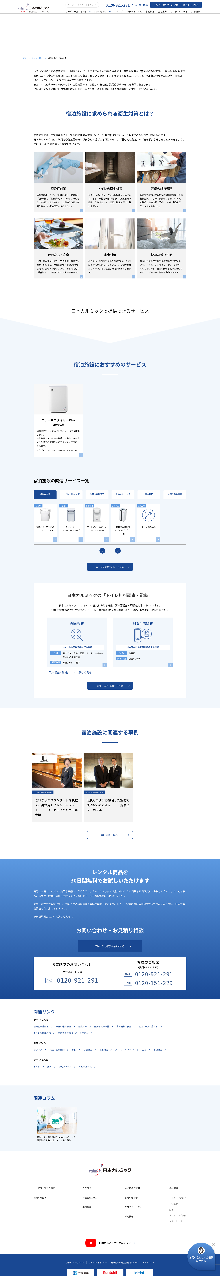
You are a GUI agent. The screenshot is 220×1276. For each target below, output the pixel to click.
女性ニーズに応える (150, 1026)
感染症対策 (45, 494)
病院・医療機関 (59, 1050)
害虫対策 (149, 494)
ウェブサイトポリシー (98, 1263)
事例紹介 (151, 11)
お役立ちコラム (135, 11)
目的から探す (39, 58)
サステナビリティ (180, 11)
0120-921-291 (123, 4)
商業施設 (105, 1050)
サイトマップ (148, 1263)
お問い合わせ (131, 1198)
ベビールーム (87, 1067)
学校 (76, 1050)
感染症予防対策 (43, 1026)
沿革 (171, 1210)
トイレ (39, 1067)
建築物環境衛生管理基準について (125, 1263)
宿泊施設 (89, 1050)
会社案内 (164, 11)
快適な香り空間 (174, 494)
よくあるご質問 (132, 1188)
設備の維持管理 (97, 494)
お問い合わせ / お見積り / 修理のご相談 (179, 4)
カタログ (120, 11)
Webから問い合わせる (113, 946)
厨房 (51, 1067)
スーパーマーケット (126, 1050)
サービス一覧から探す (44, 1188)
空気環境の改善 (103, 1026)
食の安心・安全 (123, 494)
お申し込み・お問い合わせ (113, 685)
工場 (146, 1050)
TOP (26, 58)
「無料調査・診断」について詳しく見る (70, 672)
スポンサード (175, 1221)
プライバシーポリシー (75, 1263)
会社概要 (173, 1204)
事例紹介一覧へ (115, 835)
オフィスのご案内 (177, 1215)
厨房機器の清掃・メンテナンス (75, 1033)
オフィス (40, 1050)
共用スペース (67, 1067)
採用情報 (197, 11)
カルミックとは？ (177, 1198)
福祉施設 (159, 1050)
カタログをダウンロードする (113, 566)
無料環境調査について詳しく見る (53, 916)
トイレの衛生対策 (71, 494)
